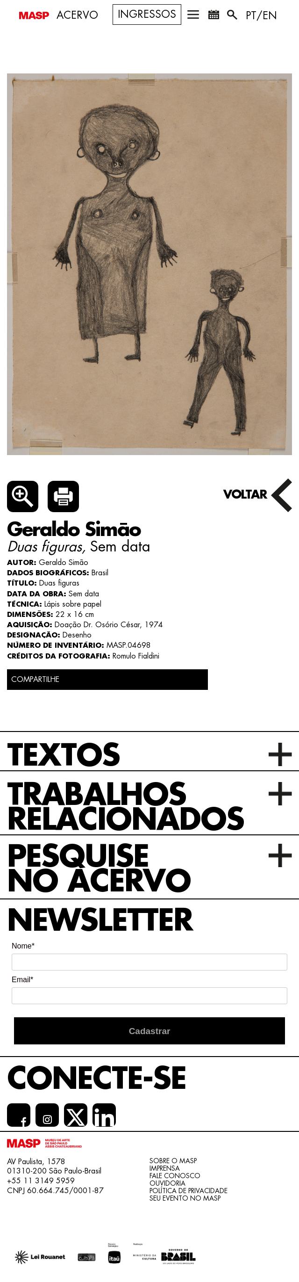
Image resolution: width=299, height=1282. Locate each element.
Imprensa (165, 1168)
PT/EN (261, 16)
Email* (22, 980)
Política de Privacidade (189, 1191)
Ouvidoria (167, 1183)
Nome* (23, 946)
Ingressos (147, 14)
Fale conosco (175, 1176)
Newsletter (99, 921)
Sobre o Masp (173, 1161)
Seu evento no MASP (185, 1198)
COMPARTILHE (35, 679)
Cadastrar (150, 1031)
